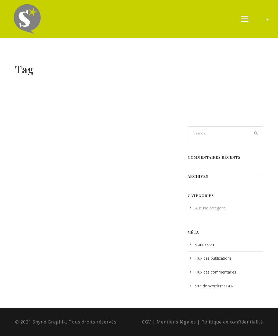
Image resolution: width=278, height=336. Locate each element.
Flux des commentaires (215, 272)
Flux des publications (213, 258)
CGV (146, 322)
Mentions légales (176, 322)
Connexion (204, 244)
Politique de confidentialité (232, 322)
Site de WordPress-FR (214, 285)
